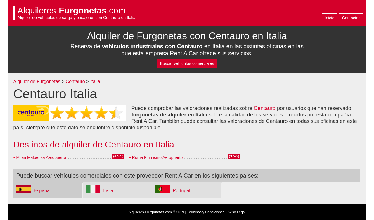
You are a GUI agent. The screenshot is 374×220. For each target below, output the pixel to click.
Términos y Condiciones (206, 212)
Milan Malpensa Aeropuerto (41, 157)
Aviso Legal (236, 212)
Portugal (181, 190)
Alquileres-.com (72, 10)
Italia (95, 81)
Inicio (330, 18)
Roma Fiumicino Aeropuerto (157, 157)
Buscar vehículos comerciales (187, 63)
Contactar (351, 18)
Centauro (75, 81)
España (42, 190)
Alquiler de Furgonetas (36, 81)
